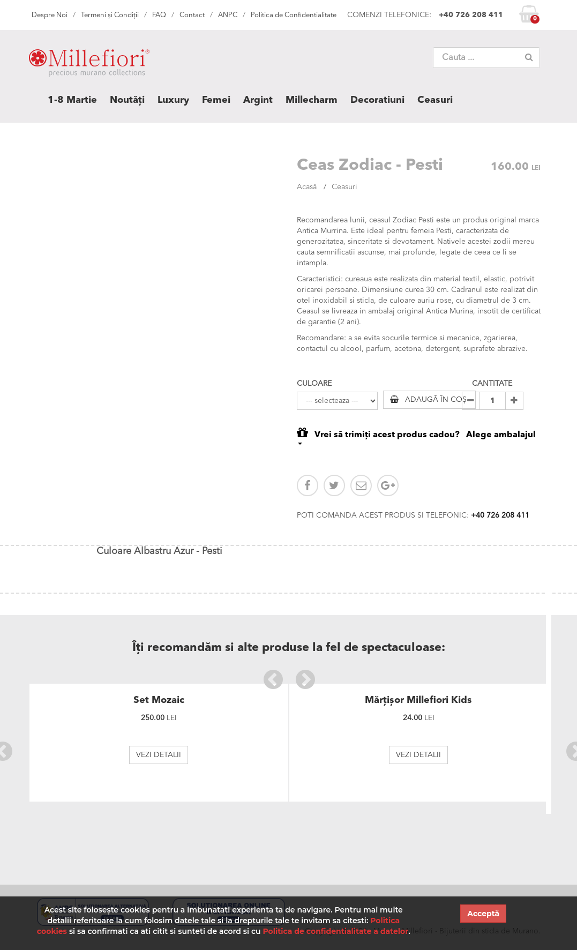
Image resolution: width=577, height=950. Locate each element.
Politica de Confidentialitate (293, 15)
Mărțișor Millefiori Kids (418, 700)
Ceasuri (435, 100)
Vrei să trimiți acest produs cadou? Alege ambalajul (416, 435)
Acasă (307, 187)
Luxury (173, 100)
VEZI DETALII (158, 755)
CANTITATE (492, 383)
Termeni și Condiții (110, 15)
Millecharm (312, 100)
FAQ (159, 15)
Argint (258, 100)
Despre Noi (50, 15)
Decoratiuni (377, 100)
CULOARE (314, 383)
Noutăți (127, 100)
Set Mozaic (158, 700)
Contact (192, 15)
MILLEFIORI (89, 65)
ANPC (227, 15)
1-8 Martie (72, 100)
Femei (216, 100)
